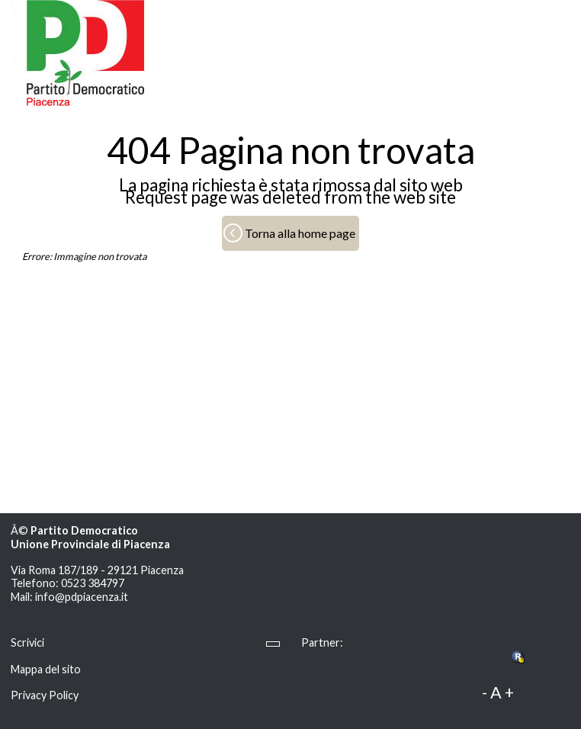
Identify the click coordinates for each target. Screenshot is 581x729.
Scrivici (27, 642)
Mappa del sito (46, 669)
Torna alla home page (300, 233)
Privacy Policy (45, 695)
